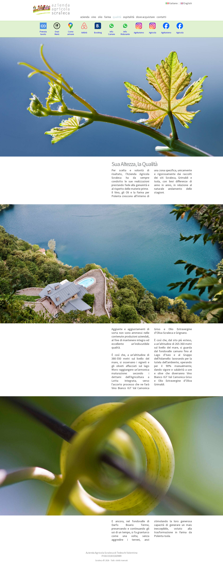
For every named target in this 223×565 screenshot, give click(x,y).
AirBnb (84, 32)
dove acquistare (145, 17)
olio (100, 17)
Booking (98, 32)
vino (93, 17)
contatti (161, 17)
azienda (84, 17)
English (187, 3)
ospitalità (128, 17)
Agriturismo (139, 32)
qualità (117, 17)
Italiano (173, 3)
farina (107, 17)
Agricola (152, 32)
